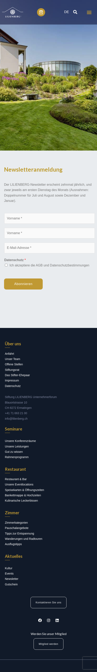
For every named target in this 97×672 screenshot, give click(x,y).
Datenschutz (15, 260)
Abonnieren (23, 284)
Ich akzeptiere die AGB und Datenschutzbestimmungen (49, 265)
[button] (89, 12)
